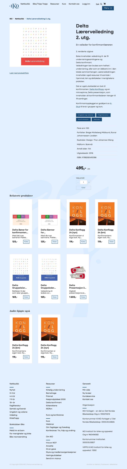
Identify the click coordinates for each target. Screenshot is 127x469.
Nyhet (12, 390)
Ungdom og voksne (85, 115)
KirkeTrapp (14, 418)
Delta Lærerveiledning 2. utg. (39, 19)
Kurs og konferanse (55, 415)
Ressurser (50, 384)
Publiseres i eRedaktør (109, 464)
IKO (11, 19)
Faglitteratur (104, 115)
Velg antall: (80, 178)
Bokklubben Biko (17, 425)
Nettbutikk (19, 19)
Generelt (87, 384)
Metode (97, 119)
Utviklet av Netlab (93, 464)
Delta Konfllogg (97, 89)
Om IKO (49, 437)
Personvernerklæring (34, 464)
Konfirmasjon (83, 119)
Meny (106, 8)
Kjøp (83, 188)
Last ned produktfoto (19, 73)
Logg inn (86, 4)
